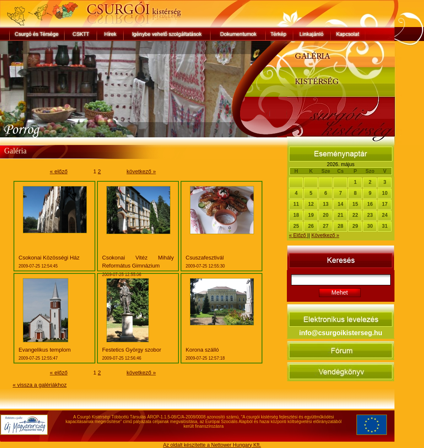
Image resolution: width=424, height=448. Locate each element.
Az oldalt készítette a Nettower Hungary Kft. (212, 445)
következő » (141, 171)
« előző (59, 171)
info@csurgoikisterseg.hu (340, 332)
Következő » (325, 235)
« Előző (298, 235)
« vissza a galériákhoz (40, 385)
